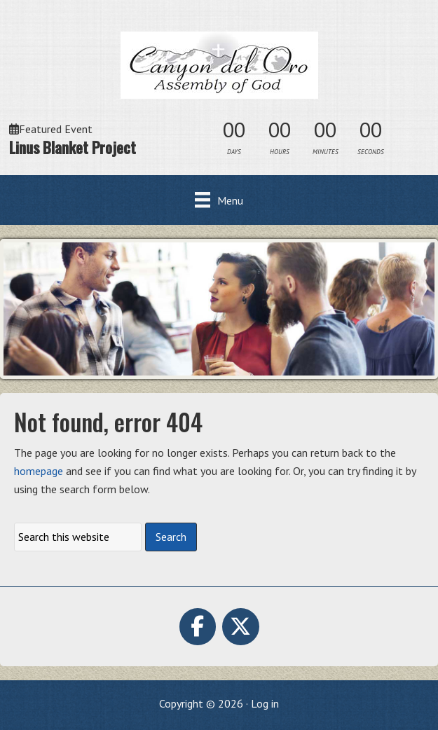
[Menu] (219, 200)
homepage (38, 471)
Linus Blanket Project (72, 147)
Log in (265, 703)
